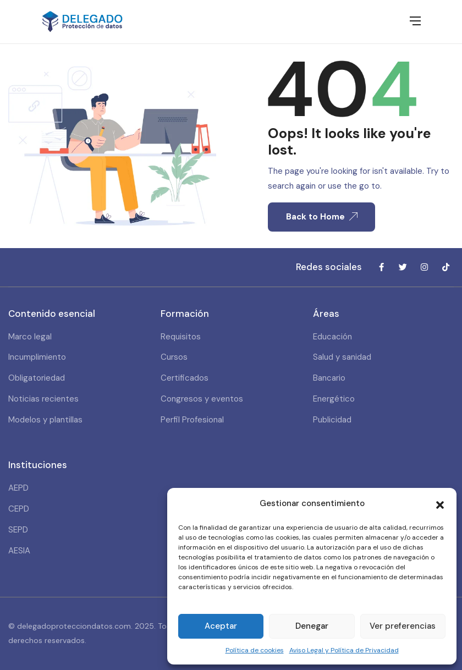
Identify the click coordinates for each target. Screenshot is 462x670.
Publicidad (332, 419)
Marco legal (30, 336)
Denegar (311, 625)
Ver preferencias (403, 625)
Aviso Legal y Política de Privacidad (344, 650)
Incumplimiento (37, 357)
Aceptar (221, 625)
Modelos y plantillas (45, 419)
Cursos (174, 357)
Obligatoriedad (36, 377)
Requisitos (181, 336)
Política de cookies (255, 650)
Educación (332, 336)
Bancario (329, 377)
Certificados (184, 377)
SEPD (18, 529)
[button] (440, 503)
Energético (334, 398)
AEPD (18, 487)
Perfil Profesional (192, 419)
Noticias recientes (43, 398)
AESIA (19, 550)
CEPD (18, 508)
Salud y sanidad (342, 357)
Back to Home (322, 216)
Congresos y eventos (202, 398)
